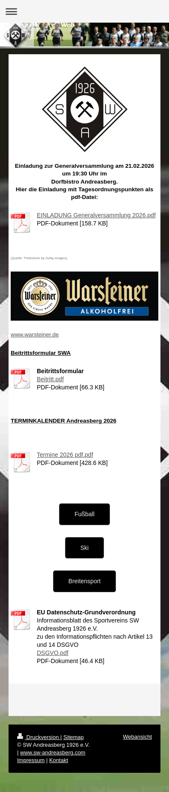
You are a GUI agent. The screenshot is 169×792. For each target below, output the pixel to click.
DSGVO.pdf (52, 652)
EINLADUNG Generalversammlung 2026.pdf (96, 215)
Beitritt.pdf (50, 379)
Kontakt (58, 760)
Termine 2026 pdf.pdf (65, 454)
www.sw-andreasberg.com (52, 752)
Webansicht (137, 737)
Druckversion (38, 737)
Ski (84, 547)
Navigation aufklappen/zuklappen (84, 11)
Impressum (30, 760)
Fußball (84, 514)
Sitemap (73, 737)
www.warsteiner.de (35, 334)
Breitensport (84, 581)
